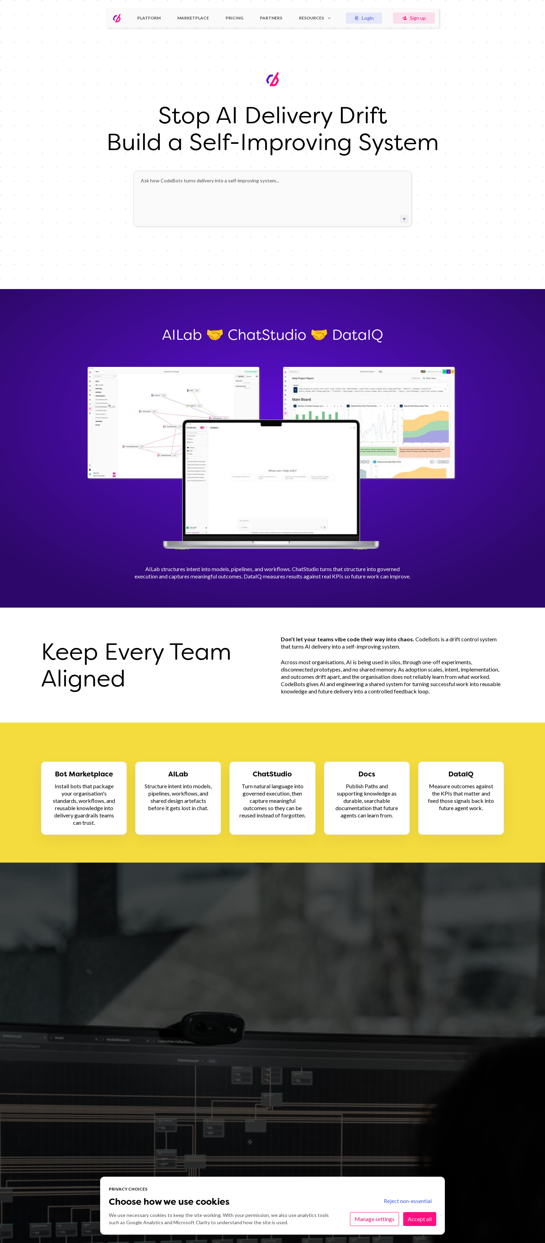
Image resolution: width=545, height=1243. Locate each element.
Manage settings (374, 1219)
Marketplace (193, 17)
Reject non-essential (408, 1200)
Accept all (420, 1219)
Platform (149, 17)
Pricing (234, 17)
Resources (315, 17)
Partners (271, 17)
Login (364, 18)
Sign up (414, 18)
